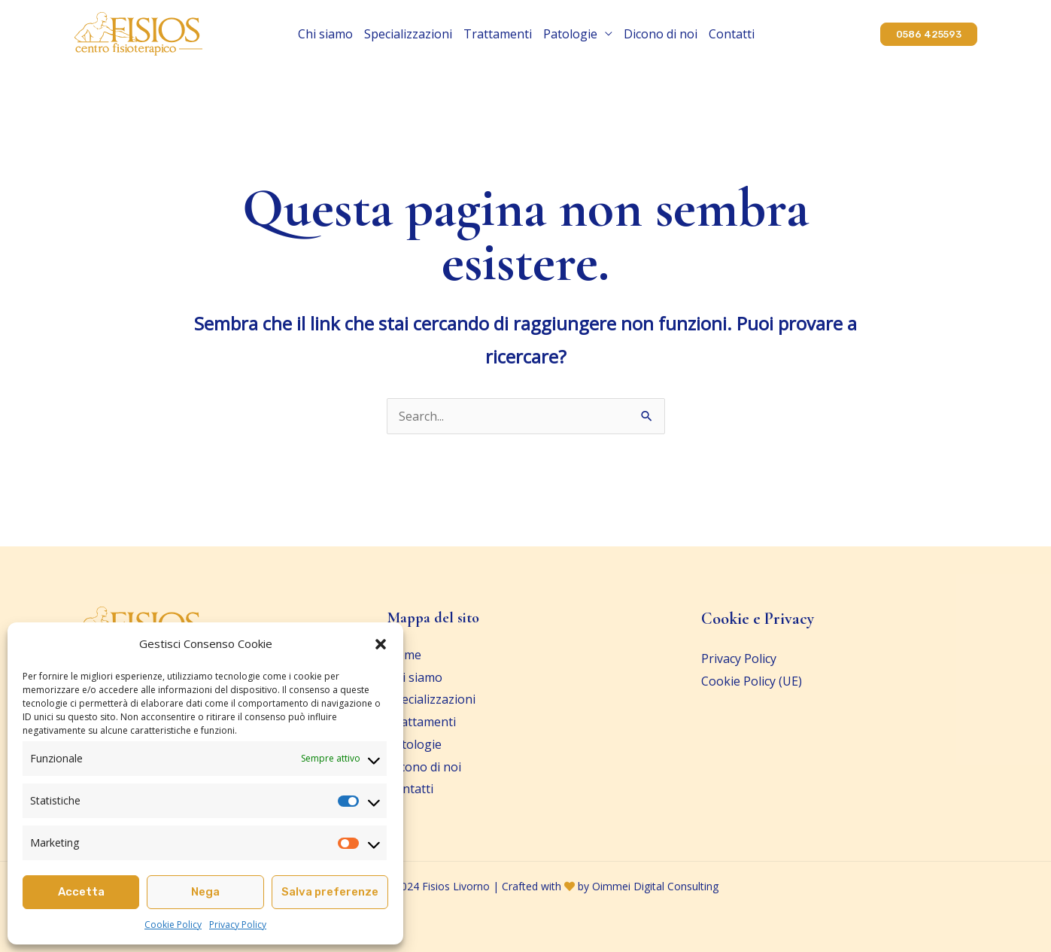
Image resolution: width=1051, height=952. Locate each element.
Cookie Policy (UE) (751, 681)
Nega (205, 892)
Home (404, 654)
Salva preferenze (329, 892)
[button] (380, 644)
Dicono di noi (660, 34)
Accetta (81, 892)
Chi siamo (325, 34)
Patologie (570, 34)
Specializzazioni (408, 34)
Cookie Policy (173, 924)
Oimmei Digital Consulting (655, 886)
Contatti (732, 34)
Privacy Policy (237, 924)
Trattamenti (497, 34)
